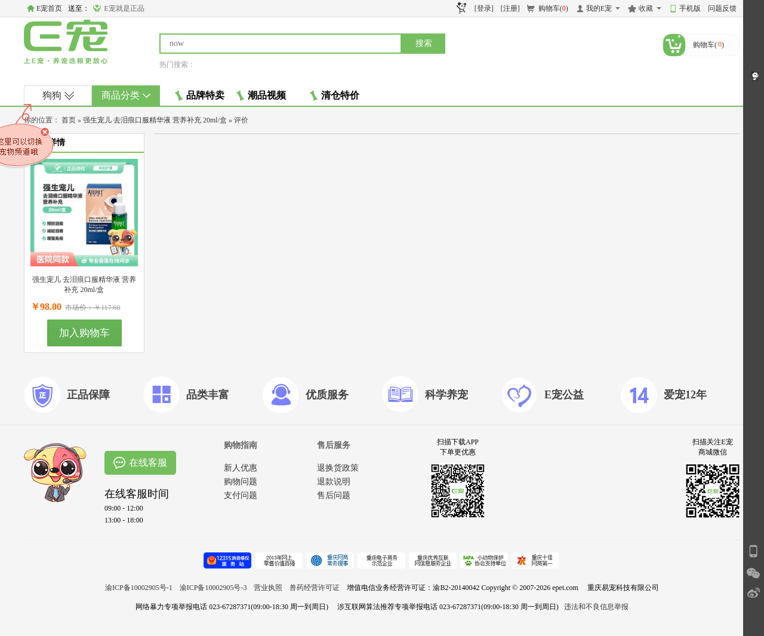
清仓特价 (334, 95)
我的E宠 (599, 8)
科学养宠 (446, 395)
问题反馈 (722, 8)
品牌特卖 (199, 95)
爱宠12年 (685, 395)
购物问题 (240, 481)
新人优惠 (240, 467)
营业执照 (268, 587)
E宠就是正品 (124, 8)
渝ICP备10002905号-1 (138, 587)
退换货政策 (338, 467)
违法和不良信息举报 (596, 607)
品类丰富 (207, 395)
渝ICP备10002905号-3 (213, 587)
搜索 (423, 43)
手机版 (690, 8)
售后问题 (333, 495)
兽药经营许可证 (314, 587)
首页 (68, 120)
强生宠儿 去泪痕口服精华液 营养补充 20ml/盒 (155, 120)
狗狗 (58, 95)
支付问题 (240, 495)
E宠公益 (564, 395)
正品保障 (88, 395)
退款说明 (333, 481)
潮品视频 (261, 95)
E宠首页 (49, 8)
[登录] (484, 8)
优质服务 (327, 395)
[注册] (510, 8)
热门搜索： (177, 64)
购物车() (553, 8)
